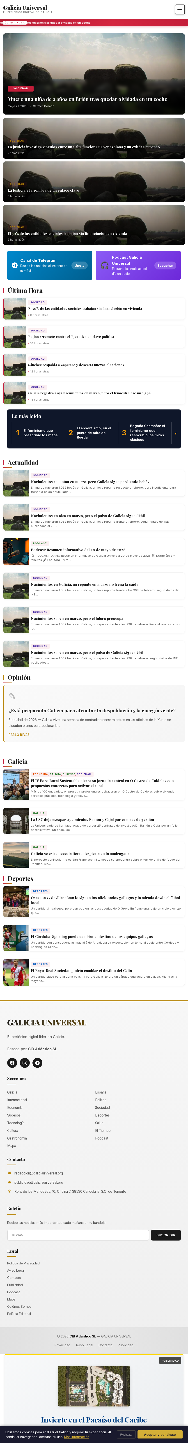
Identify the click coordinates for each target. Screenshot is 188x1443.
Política (100, 1100)
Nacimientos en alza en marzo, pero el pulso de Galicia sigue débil (88, 515)
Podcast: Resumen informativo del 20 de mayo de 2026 (78, 549)
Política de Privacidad (23, 1263)
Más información (76, 1437)
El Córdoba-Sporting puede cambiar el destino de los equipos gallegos (92, 936)
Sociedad (20, 88)
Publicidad (15, 1285)
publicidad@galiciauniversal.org (38, 1182)
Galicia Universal (25, 7)
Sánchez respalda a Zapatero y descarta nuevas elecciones (76, 365)
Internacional (17, 1100)
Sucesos (14, 1115)
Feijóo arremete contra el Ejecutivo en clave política (71, 336)
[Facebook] (12, 1063)
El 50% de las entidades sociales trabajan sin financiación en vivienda (67, 233)
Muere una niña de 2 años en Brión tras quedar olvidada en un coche (87, 99)
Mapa (11, 1146)
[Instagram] (25, 1063)
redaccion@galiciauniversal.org (38, 1173)
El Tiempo (103, 1130)
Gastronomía (17, 1138)
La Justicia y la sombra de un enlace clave (43, 190)
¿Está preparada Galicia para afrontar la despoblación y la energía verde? (92, 710)
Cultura (12, 1130)
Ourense (69, 774)
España (100, 1092)
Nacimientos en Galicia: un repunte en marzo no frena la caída (84, 584)
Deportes (40, 891)
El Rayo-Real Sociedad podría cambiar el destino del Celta (81, 970)
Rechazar (126, 1434)
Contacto (14, 1278)
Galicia (55, 774)
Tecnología (15, 1123)
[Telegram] (37, 1063)
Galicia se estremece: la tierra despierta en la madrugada (80, 853)
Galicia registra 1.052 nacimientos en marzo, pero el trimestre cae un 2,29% (89, 393)
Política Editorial (19, 1314)
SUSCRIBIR (165, 1235)
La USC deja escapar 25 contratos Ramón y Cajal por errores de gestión (92, 819)
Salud (99, 1123)
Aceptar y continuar (160, 1434)
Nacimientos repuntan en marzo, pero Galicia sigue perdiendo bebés (90, 481)
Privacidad (62, 1345)
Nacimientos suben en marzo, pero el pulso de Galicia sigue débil (87, 652)
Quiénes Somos (19, 1306)
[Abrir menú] (180, 9)
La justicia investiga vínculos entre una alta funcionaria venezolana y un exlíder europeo (84, 147)
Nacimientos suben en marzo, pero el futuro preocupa (77, 618)
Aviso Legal (16, 1270)
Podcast (40, 543)
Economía (40, 774)
